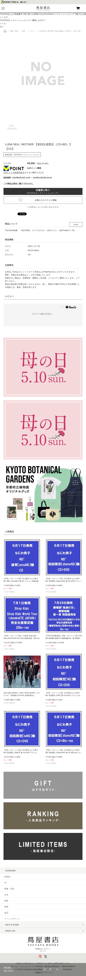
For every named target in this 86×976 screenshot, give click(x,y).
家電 (6, 907)
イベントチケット (12, 919)
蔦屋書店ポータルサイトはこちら (43, 943)
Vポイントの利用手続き (14, 172)
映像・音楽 (9, 889)
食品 (6, 913)
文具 (6, 895)
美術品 (7, 877)
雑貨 (6, 901)
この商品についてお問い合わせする (43, 207)
